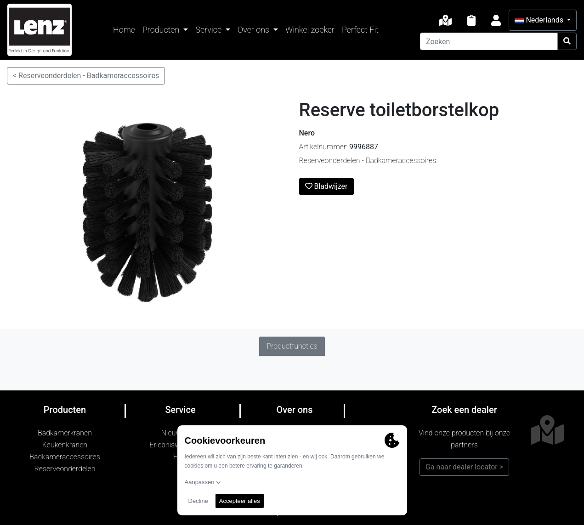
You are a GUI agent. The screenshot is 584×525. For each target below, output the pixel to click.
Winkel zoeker (310, 29)
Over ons (254, 29)
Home (124, 29)
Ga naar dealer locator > (464, 467)
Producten (161, 29)
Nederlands (540, 20)
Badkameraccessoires (64, 456)
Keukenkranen (64, 444)
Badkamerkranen (65, 433)
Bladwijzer (326, 186)
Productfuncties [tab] (291, 346)
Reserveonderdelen (65, 468)
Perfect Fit (360, 29)
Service (209, 29)
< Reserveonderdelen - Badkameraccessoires (86, 75)
